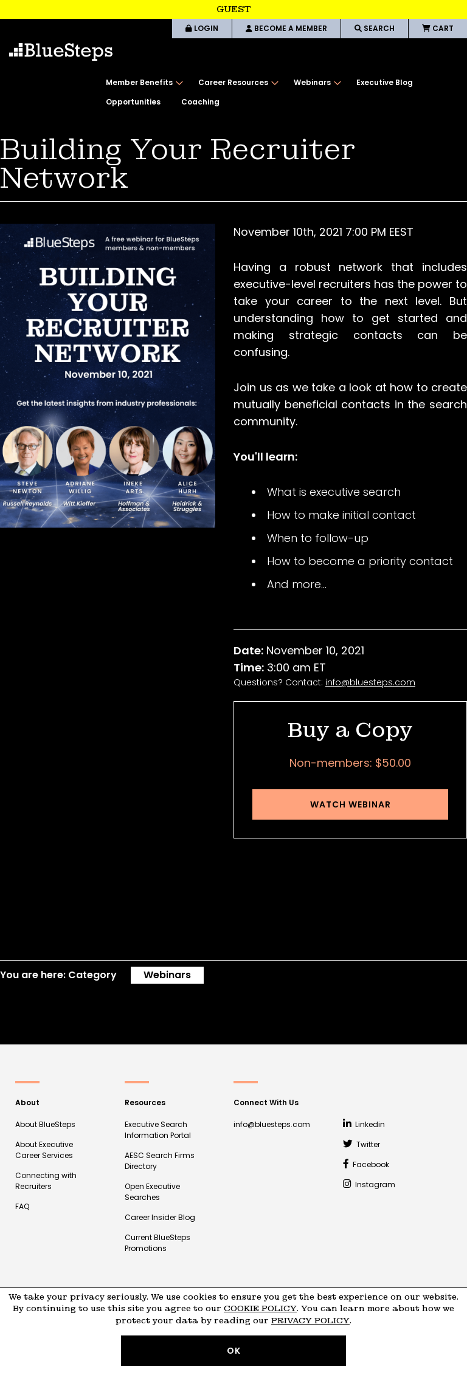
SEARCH (375, 28)
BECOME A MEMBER (286, 28)
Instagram (369, 1184)
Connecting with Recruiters (46, 1180)
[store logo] (60, 52)
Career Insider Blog (160, 1217)
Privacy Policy (310, 1320)
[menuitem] (142, 82)
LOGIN (201, 28)
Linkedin (364, 1124)
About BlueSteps (45, 1124)
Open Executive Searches (152, 1191)
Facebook (366, 1164)
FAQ (22, 1206)
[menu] (280, 92)
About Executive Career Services (44, 1149)
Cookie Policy (260, 1308)
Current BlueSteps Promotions (157, 1242)
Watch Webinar (350, 804)
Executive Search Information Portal (158, 1129)
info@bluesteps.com (370, 682)
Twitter (362, 1144)
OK (234, 1351)
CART (438, 28)
